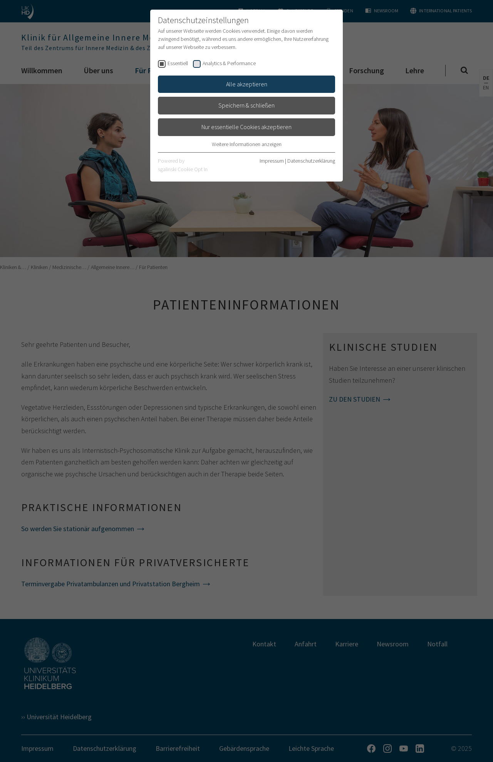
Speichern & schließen (246, 105)
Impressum (272, 160)
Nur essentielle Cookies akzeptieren (246, 127)
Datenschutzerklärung (311, 160)
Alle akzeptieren (246, 84)
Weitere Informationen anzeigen (247, 144)
